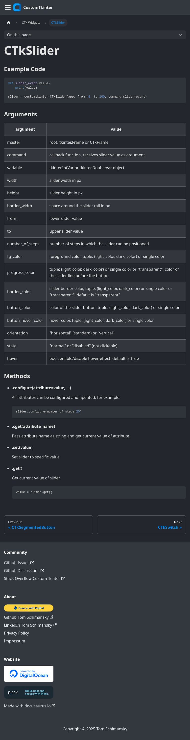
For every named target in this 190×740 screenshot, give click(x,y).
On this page (19, 35)
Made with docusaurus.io (29, 706)
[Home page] (8, 22)
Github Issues (19, 562)
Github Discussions (24, 570)
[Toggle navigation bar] (7, 7)
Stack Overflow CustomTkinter (34, 578)
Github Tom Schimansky (28, 617)
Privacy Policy (16, 633)
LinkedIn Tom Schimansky (30, 625)
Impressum (14, 641)
